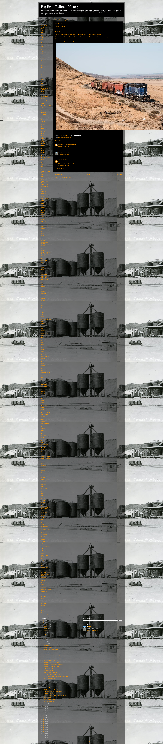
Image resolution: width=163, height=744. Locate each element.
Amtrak (43, 108)
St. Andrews (44, 532)
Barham (43, 128)
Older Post (118, 174)
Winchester (43, 603)
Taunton (43, 543)
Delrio (42, 212)
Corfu (59, 137)
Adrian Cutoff (44, 94)
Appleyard (43, 114)
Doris (42, 224)
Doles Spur (43, 221)
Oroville (43, 428)
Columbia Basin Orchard (44, 182)
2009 (44, 735)
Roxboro (43, 490)
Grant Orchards (44, 279)
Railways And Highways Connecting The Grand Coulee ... (56, 676)
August (45, 632)
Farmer (43, 250)
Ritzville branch (44, 475)
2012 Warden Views (48, 685)
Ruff (42, 495)
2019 (44, 715)
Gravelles (43, 281)
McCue (43, 363)
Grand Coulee (44, 274)
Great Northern (44, 282)
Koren (42, 325)
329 (42, 48)
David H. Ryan (44, 209)
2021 (44, 712)
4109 (42, 62)
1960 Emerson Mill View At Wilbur (51, 649)
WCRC (42, 582)
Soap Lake (43, 524)
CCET (42, 168)
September (46, 630)
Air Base (43, 98)
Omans (43, 426)
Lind (42, 342)
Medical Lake (44, 368)
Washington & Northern (46, 570)
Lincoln (43, 340)
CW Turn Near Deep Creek (50, 684)
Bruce (42, 154)
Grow (42, 284)
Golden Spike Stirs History (49, 670)
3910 (42, 58)
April (45, 639)
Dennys (43, 214)
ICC (42, 305)
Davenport (43, 207)
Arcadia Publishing (45, 116)
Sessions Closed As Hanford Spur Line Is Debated (55, 695)
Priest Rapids (44, 447)
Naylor (42, 402)
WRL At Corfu (47, 645)
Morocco (43, 391)
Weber (42, 585)
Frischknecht (44, 260)
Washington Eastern (45, 572)
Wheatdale (43, 593)
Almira (42, 103)
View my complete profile (92, 630)
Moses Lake (44, 396)
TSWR (42, 553)
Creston (43, 196)
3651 (42, 53)
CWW (42, 205)
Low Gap (43, 347)
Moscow (43, 393)
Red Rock (43, 465)
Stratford (43, 539)
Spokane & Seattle (45, 530)
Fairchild (43, 248)
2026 (44, 620)
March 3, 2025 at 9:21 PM (63, 154)
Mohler (42, 377)
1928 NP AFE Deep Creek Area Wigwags (53, 656)
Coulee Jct (43, 193)
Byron (42, 159)
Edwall (42, 233)
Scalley (43, 498)
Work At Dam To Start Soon (50, 678)
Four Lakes (43, 258)
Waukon (43, 580)
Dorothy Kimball (44, 226)
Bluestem (43, 143)
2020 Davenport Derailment (50, 682)
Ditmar (42, 219)
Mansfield (43, 354)
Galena (43, 264)
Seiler (42, 510)
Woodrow (43, 610)
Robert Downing (44, 479)
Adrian (42, 93)
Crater (42, 195)
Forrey (42, 257)
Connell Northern (45, 186)
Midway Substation (45, 372)
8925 (42, 83)
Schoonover (44, 504)
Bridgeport (43, 152)
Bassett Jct (43, 131)
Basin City (43, 130)
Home (88, 174)
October (46, 628)
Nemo (42, 407)
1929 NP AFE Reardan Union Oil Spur (52, 662)
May (45, 637)
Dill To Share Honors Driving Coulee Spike (53, 674)
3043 (42, 42)
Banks (42, 126)
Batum (42, 133)
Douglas (43, 228)
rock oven (43, 484)
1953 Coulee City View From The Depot (52, 653)
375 (42, 55)
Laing (42, 328)
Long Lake (43, 346)
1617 (42, 22)
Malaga (43, 353)
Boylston (43, 148)
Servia (42, 513)
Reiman (43, 467)
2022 (44, 710)
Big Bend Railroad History (60, 7)
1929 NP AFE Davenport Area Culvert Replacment (55, 658)
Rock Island (44, 481)
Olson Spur (43, 425)
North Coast (44, 411)
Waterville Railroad (45, 579)
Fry (42, 262)
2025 (44, 622)
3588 (42, 51)
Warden (43, 569)
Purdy (42, 451)
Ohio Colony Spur (45, 423)
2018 (44, 717)
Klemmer (43, 323)
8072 (42, 76)
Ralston (43, 460)
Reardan (43, 463)
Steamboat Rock (45, 538)
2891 (42, 35)
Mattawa (43, 361)
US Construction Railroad (45, 556)
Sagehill (43, 497)
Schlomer (43, 502)
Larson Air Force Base (46, 333)
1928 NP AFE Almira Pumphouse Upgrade (53, 655)
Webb (42, 584)
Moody (42, 388)
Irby (42, 307)
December (46, 624)
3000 (42, 39)
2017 (44, 719)
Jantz (42, 310)
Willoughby (43, 600)
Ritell (42, 474)
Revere (43, 472)
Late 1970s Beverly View (49, 699)
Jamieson (43, 309)
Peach (42, 440)
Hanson (43, 291)
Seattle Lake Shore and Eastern (45, 508)
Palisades (43, 435)
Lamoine (43, 330)
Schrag (43, 505)
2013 (44, 727)
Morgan (43, 389)
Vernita (42, 560)
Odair (42, 419)
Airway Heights (44, 100)
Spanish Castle (44, 526)
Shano (42, 517)
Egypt (42, 235)
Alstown (43, 107)
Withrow (43, 608)
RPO (42, 493)
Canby (42, 162)
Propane (43, 449)
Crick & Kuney (44, 198)
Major (42, 351)
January (46, 703)
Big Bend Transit (45, 141)
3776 (42, 56)
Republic (43, 470)
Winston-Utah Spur (45, 607)
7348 (42, 72)
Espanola (43, 245)
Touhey (43, 550)
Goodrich (43, 271)
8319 (42, 77)
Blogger (89, 741)
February (46, 643)
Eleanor (43, 237)
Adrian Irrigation (44, 96)
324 (42, 44)
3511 (42, 49)
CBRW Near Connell (48, 668)
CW (42, 202)
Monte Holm (44, 386)
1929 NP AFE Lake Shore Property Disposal (53, 664)
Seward (43, 515)
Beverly (43, 135)
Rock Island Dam (45, 482)
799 (42, 74)
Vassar (42, 558)
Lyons (42, 349)
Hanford (43, 289)
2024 (44, 706)
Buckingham (44, 155)
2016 (44, 721)
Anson (42, 110)
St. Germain (44, 534)
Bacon (42, 122)
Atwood (43, 121)
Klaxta (42, 321)
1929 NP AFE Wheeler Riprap (50, 660)
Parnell (42, 437)
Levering (43, 339)
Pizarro (43, 442)
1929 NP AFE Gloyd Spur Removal (51, 666)
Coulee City (43, 191)
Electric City (44, 238)
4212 (42, 65)
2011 (44, 731)
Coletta (43, 179)
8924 (42, 81)
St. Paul (43, 536)
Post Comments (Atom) (66, 177)
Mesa (42, 370)
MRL (42, 398)
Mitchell (43, 375)
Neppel (43, 409)
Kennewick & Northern (46, 319)
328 (42, 46)
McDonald (43, 365)
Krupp (42, 326)
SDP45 (59, 150)
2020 (44, 713)
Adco (42, 91)
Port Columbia (44, 444)
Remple (43, 468)
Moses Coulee (44, 395)
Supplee (43, 541)
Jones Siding (44, 317)
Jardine (43, 312)
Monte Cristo (44, 384)
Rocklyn (43, 486)
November (46, 626)
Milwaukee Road (65, 137)
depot (42, 216)
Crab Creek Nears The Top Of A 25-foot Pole (53, 691)
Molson (43, 381)
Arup (42, 119)
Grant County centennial (44, 277)
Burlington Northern (45, 157)
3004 (42, 41)
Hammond (43, 288)
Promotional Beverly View (49, 651)
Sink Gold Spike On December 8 (51, 672)
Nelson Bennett (44, 405)
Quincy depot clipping (46, 458)
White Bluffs (44, 596)
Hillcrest (43, 302)
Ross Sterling (44, 488)
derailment (43, 217)
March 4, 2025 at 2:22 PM (63, 165)
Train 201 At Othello (48, 697)
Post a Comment (60, 168)
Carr (42, 164)
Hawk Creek (44, 296)
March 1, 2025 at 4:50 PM (63, 146)
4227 (42, 67)
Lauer (42, 335)
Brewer (43, 150)
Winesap (43, 605)
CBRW (42, 166)
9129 (42, 85)
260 (42, 34)
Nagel (42, 400)
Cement (43, 169)
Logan (42, 344)
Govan (42, 272)
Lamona (43, 331)
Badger (43, 124)
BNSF (42, 145)
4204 (42, 63)
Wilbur (42, 598)
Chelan (43, 174)
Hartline (43, 295)
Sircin (42, 521)
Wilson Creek (44, 601)
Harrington (43, 293)
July (45, 634)
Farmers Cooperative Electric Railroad (46, 253)
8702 (42, 79)
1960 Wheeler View (48, 647)
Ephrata (43, 240)
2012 (44, 729)
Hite (42, 303)
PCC (42, 439)
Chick (42, 176)
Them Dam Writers (45, 546)
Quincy (42, 454)
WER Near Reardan (48, 693)
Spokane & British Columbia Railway (45, 528)
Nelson (42, 403)
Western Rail (44, 591)
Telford (42, 544)
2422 (42, 32)
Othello (43, 430)
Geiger (42, 265)
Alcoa (42, 101)
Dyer (42, 231)
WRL (70, 137)
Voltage (43, 562)
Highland (43, 298)
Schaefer (43, 500)
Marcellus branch (45, 356)
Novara (43, 416)
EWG (42, 247)
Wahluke (43, 565)
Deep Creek (44, 210)
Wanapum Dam (44, 567)
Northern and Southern (46, 412)
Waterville (43, 577)
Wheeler (43, 594)
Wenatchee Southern (46, 589)
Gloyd (42, 269)
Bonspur (43, 147)
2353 (42, 30)
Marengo (43, 358)
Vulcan (42, 563)
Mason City (43, 360)
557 (42, 70)
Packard (43, 432)
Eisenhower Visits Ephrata (49, 701)
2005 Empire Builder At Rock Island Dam (53, 689)
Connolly (43, 188)
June (45, 635)
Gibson (43, 267)
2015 (44, 723)
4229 (42, 69)
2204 (42, 28)
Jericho (43, 316)
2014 (44, 725)
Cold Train (43, 178)
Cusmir (43, 200)
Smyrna (43, 522)
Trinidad (43, 552)
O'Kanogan (43, 417)
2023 (44, 708)
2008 (44, 737)
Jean (42, 314)
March (45, 641)
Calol (42, 161)
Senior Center (44, 512)
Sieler (42, 519)
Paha (42, 433)
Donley (42, 223)
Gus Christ (43, 286)
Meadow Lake (44, 367)
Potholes (43, 446)
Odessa (43, 421)
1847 (42, 24)
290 (42, 37)
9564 (42, 86)
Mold (42, 379)
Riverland (43, 477)
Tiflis (42, 548)
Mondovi (43, 382)
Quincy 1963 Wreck (45, 456)
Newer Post (58, 174)
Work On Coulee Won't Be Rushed (51, 680)
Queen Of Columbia (45, 453)
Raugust (43, 461)
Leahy (42, 337)
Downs (42, 230)
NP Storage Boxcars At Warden (51, 687)
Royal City (43, 491)
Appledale (43, 112)
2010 (44, 733)
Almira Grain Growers (46, 105)
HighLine (43, 300)
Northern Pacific (44, 414)
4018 (42, 60)
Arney (42, 117)
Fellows (43, 255)
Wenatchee (43, 587)
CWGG (43, 203)
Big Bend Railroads (45, 139)
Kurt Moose (61, 142)
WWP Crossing (44, 614)
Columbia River (44, 184)
